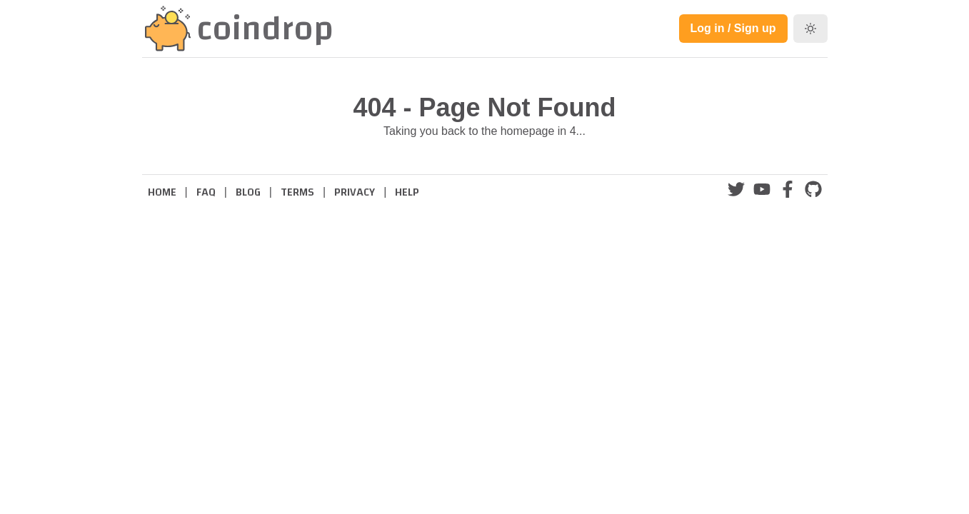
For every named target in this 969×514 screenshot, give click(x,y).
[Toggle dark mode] (810, 28)
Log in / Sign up (733, 28)
